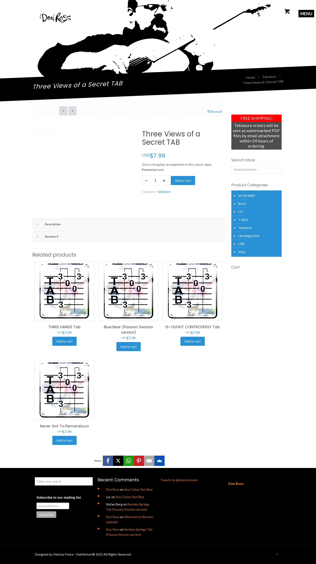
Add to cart (183, 180)
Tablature (269, 76)
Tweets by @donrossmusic (179, 480)
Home (250, 77)
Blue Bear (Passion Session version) (128, 329)
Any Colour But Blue (138, 489)
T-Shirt (243, 220)
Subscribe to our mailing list (58, 497)
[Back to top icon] (277, 554)
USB (241, 244)
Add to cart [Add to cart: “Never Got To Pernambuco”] (64, 440)
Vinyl (241, 252)
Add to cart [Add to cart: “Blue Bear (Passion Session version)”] (129, 346)
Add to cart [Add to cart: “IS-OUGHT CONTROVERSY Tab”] (193, 341)
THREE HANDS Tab (64, 326)
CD (240, 211)
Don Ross (112, 489)
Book (242, 203)
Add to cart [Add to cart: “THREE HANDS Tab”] (64, 341)
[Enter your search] (64, 481)
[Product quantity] (155, 180)
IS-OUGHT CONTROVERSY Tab (193, 326)
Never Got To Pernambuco (64, 426)
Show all (214, 111)
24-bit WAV (246, 195)
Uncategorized (248, 236)
